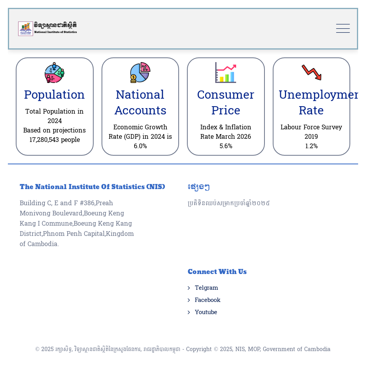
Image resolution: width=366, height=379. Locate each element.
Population (54, 95)
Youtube (206, 312)
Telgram (206, 288)
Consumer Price (226, 102)
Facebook (207, 300)
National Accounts (140, 102)
